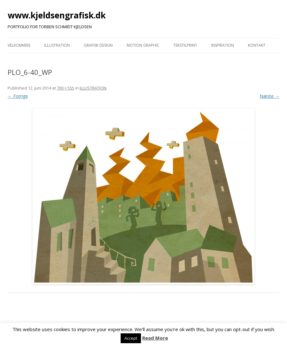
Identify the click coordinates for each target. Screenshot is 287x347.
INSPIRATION (222, 45)
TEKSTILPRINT (185, 45)
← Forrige (18, 96)
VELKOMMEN (19, 45)
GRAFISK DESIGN (98, 45)
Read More (155, 338)
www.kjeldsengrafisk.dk (57, 15)
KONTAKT (256, 45)
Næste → (269, 96)
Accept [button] (130, 338)
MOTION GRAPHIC (143, 45)
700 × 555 (65, 88)
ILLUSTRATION (57, 45)
